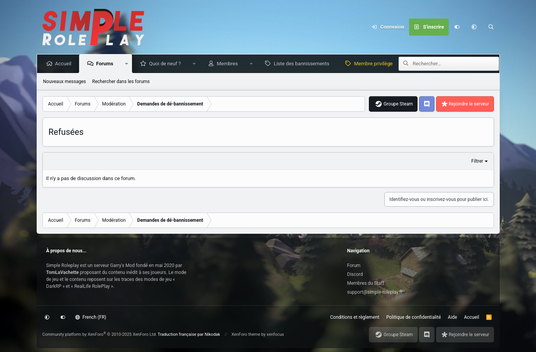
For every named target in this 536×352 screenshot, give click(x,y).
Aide (452, 317)
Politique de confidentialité (413, 317)
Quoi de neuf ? (166, 63)
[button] (474, 27)
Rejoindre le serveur (469, 104)
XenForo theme (246, 334)
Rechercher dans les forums (121, 81)
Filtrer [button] (477, 161)
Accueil (65, 63)
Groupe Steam (398, 104)
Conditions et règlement (355, 317)
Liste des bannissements (303, 63)
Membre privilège (374, 63)
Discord (355, 274)
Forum (354, 265)
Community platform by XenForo (99, 334)
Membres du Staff (365, 283)
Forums (106, 63)
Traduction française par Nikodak (189, 334)
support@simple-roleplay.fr (375, 292)
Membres (229, 63)
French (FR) (90, 317)
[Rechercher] (491, 27)
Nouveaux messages (64, 81)
